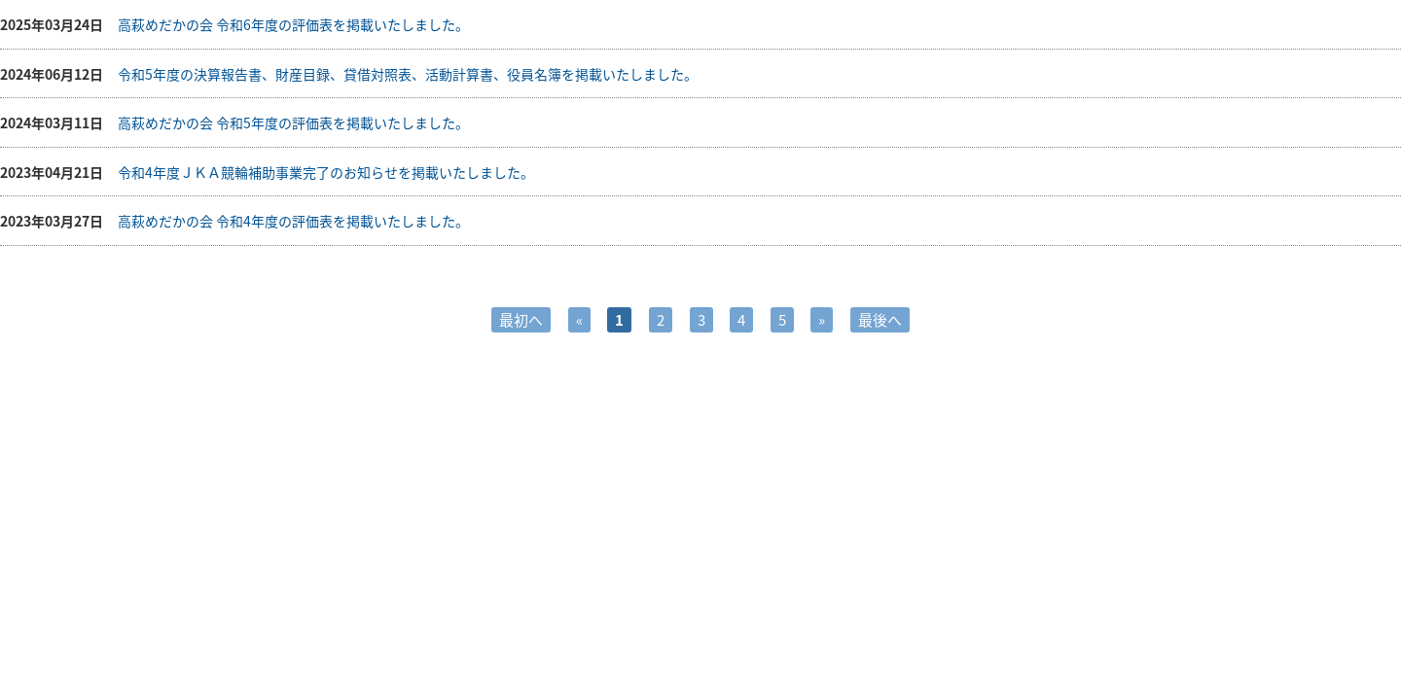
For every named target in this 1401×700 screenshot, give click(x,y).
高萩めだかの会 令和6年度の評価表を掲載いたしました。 (293, 24)
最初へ (521, 320)
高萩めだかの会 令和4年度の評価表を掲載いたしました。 (293, 220)
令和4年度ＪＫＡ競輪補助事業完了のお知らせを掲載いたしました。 (326, 172)
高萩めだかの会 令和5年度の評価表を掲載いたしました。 (293, 122)
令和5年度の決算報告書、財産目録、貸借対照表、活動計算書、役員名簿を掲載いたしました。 (408, 74)
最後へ (880, 320)
